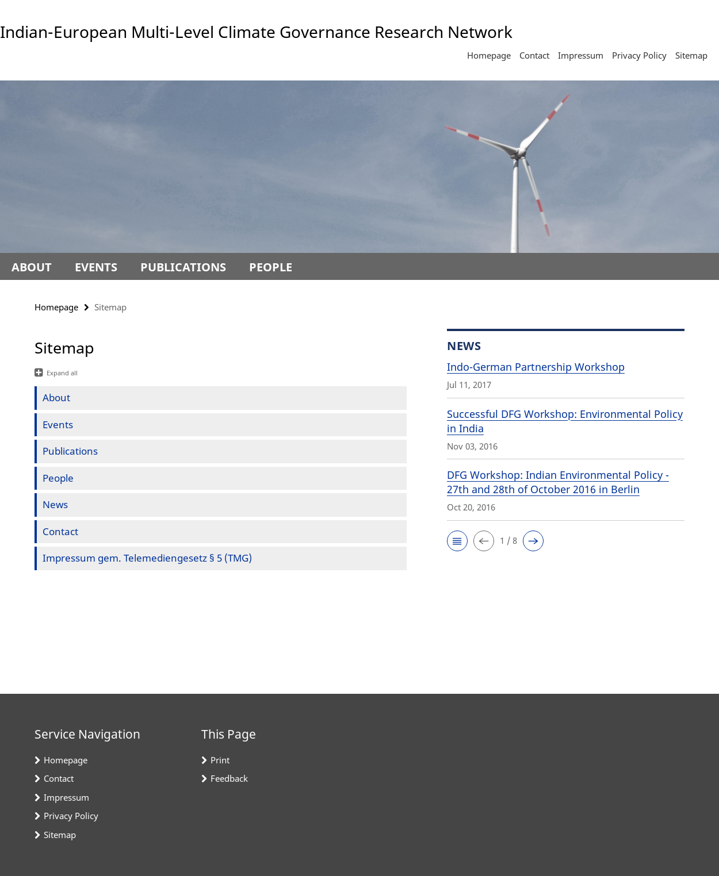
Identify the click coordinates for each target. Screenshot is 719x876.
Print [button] (220, 760)
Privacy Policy (639, 55)
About (32, 267)
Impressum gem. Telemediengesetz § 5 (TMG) (147, 557)
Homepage (489, 55)
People (270, 267)
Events (96, 267)
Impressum (580, 55)
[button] (457, 540)
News (55, 504)
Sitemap (691, 55)
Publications (183, 267)
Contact (534, 55)
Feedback (229, 778)
